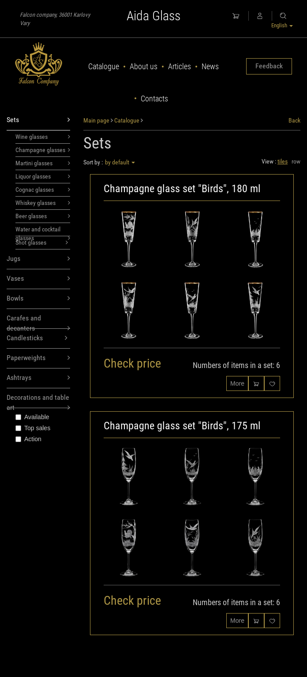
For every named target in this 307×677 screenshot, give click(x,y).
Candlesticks (37, 338)
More (237, 383)
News (210, 66)
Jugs (38, 259)
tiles (282, 161)
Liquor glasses (42, 176)
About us (143, 66)
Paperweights (38, 358)
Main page (96, 120)
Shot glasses (41, 242)
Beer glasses (42, 216)
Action (28, 439)
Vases (38, 279)
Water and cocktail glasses (42, 231)
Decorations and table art (38, 400)
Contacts (154, 98)
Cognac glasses (42, 189)
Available (32, 416)
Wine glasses (42, 136)
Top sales (32, 427)
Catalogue (103, 66)
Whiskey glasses (42, 202)
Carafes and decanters (38, 321)
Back (294, 120)
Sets (38, 120)
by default (120, 162)
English (282, 25)
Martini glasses (42, 163)
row (296, 161)
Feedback (269, 66)
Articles (179, 66)
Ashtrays (38, 378)
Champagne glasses (42, 149)
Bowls (38, 299)
